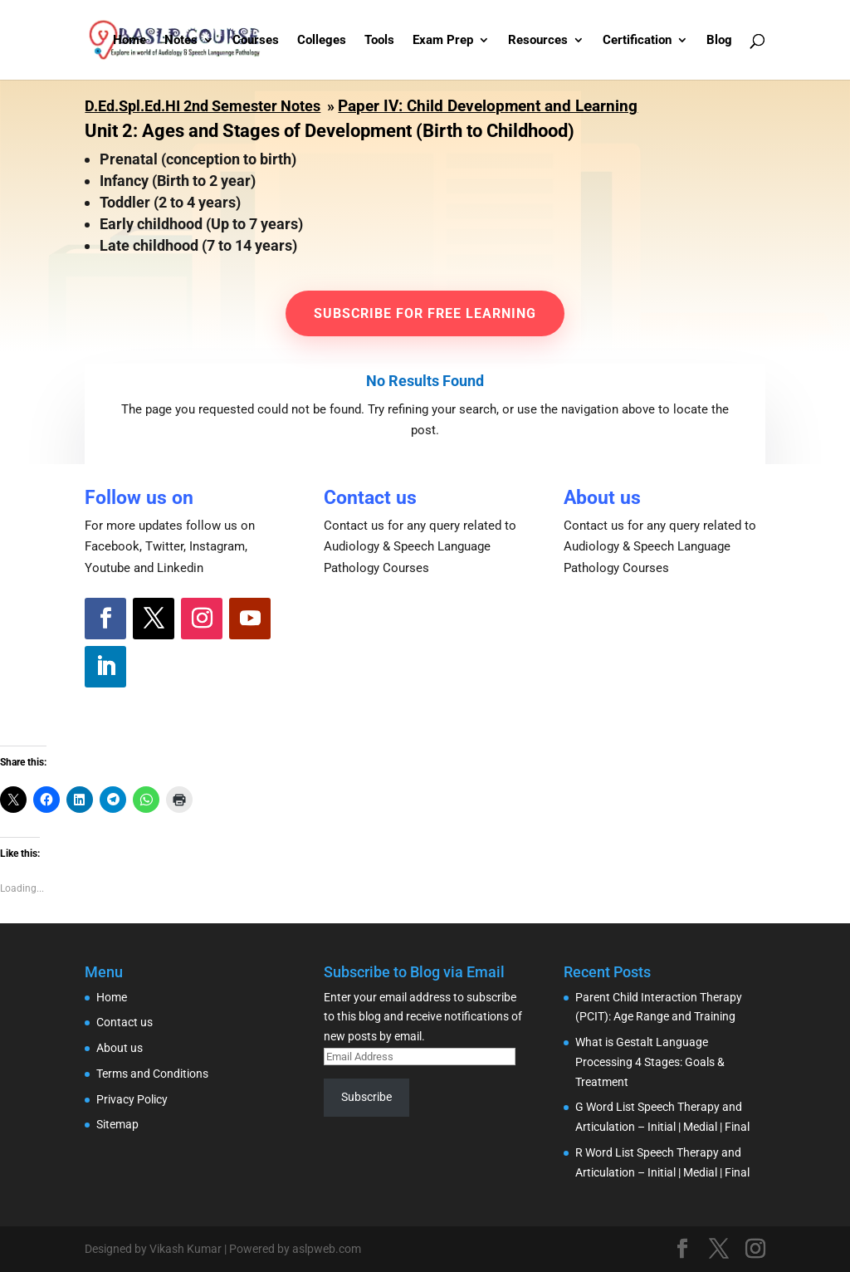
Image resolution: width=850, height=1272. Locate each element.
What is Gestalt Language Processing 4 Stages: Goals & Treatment (650, 1062)
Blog (719, 40)
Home (129, 40)
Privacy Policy (132, 1099)
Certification (637, 40)
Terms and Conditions (152, 1073)
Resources (538, 40)
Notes (181, 40)
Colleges (321, 40)
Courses (255, 40)
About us (119, 1047)
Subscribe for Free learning (425, 313)
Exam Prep (443, 40)
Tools (379, 40)
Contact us (124, 1022)
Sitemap (117, 1124)
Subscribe (366, 1096)
